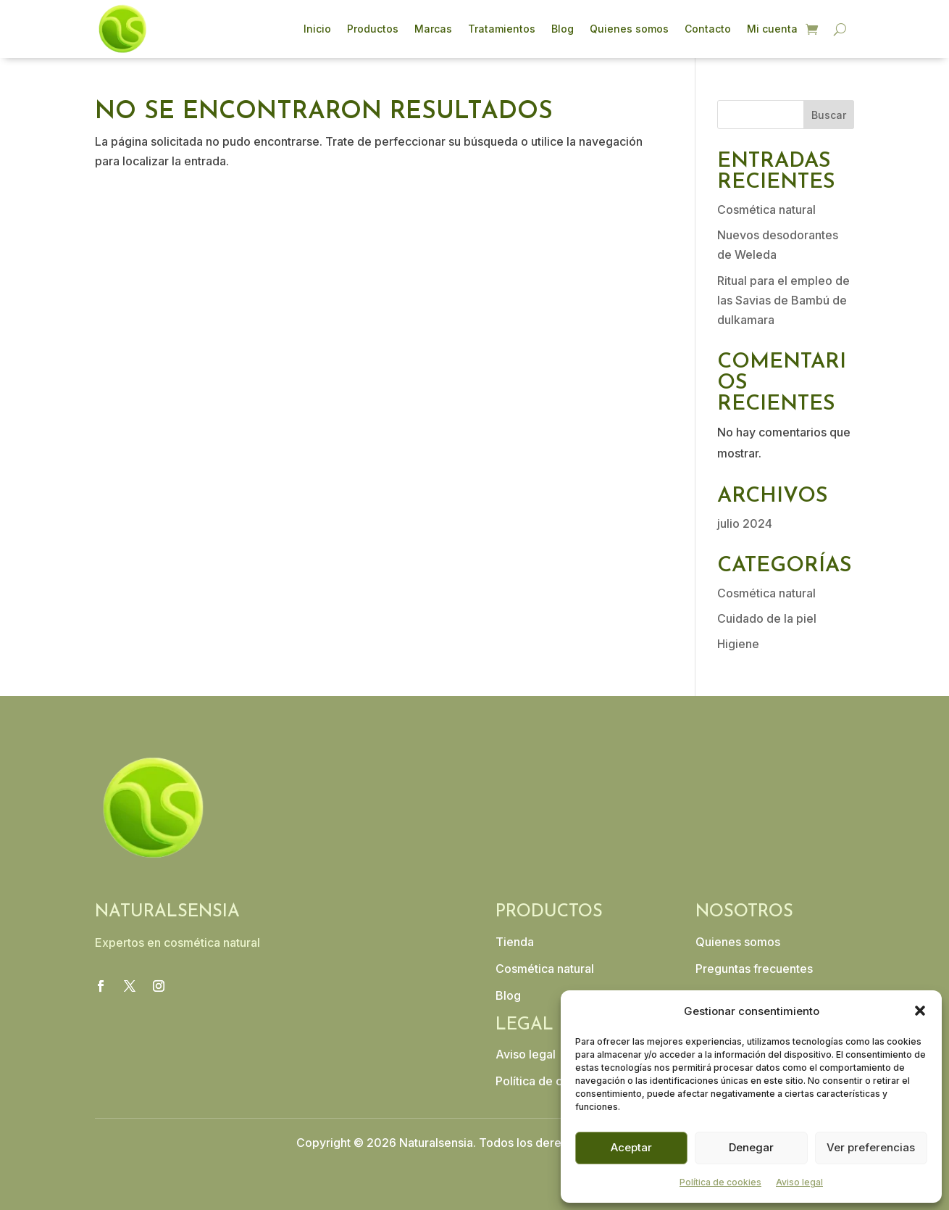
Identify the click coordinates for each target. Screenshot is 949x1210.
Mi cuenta (772, 28)
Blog (562, 28)
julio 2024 (744, 523)
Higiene (738, 644)
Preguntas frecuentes (754, 968)
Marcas (433, 28)
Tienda (515, 942)
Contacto (708, 28)
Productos (372, 28)
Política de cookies (720, 1182)
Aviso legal (799, 1182)
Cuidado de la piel (766, 618)
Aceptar (631, 1147)
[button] (920, 1010)
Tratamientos (501, 28)
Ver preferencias (871, 1147)
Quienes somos (629, 28)
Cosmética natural (766, 209)
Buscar (828, 115)
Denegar (751, 1147)
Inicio (317, 28)
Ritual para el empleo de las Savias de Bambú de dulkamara (783, 300)
